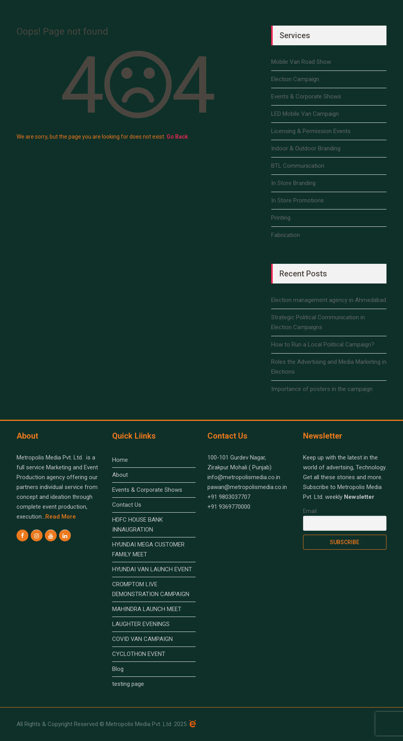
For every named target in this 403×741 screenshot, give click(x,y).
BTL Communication (297, 165)
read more (60, 516)
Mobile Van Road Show (301, 61)
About (120, 474)
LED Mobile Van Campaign (305, 113)
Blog (118, 668)
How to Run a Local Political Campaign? (322, 344)
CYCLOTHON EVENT (138, 654)
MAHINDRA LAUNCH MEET (146, 609)
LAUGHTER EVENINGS (141, 624)
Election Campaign (295, 79)
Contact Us (126, 504)
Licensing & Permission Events (311, 131)
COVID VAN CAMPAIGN (142, 639)
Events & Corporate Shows (306, 96)
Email (310, 511)
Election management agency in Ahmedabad (328, 300)
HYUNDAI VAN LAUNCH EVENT (152, 569)
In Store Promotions (297, 200)
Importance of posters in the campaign (322, 389)
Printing (280, 217)
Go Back (177, 136)
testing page (128, 683)
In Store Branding (293, 183)
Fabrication (285, 235)
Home (120, 459)
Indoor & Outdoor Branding (305, 148)
